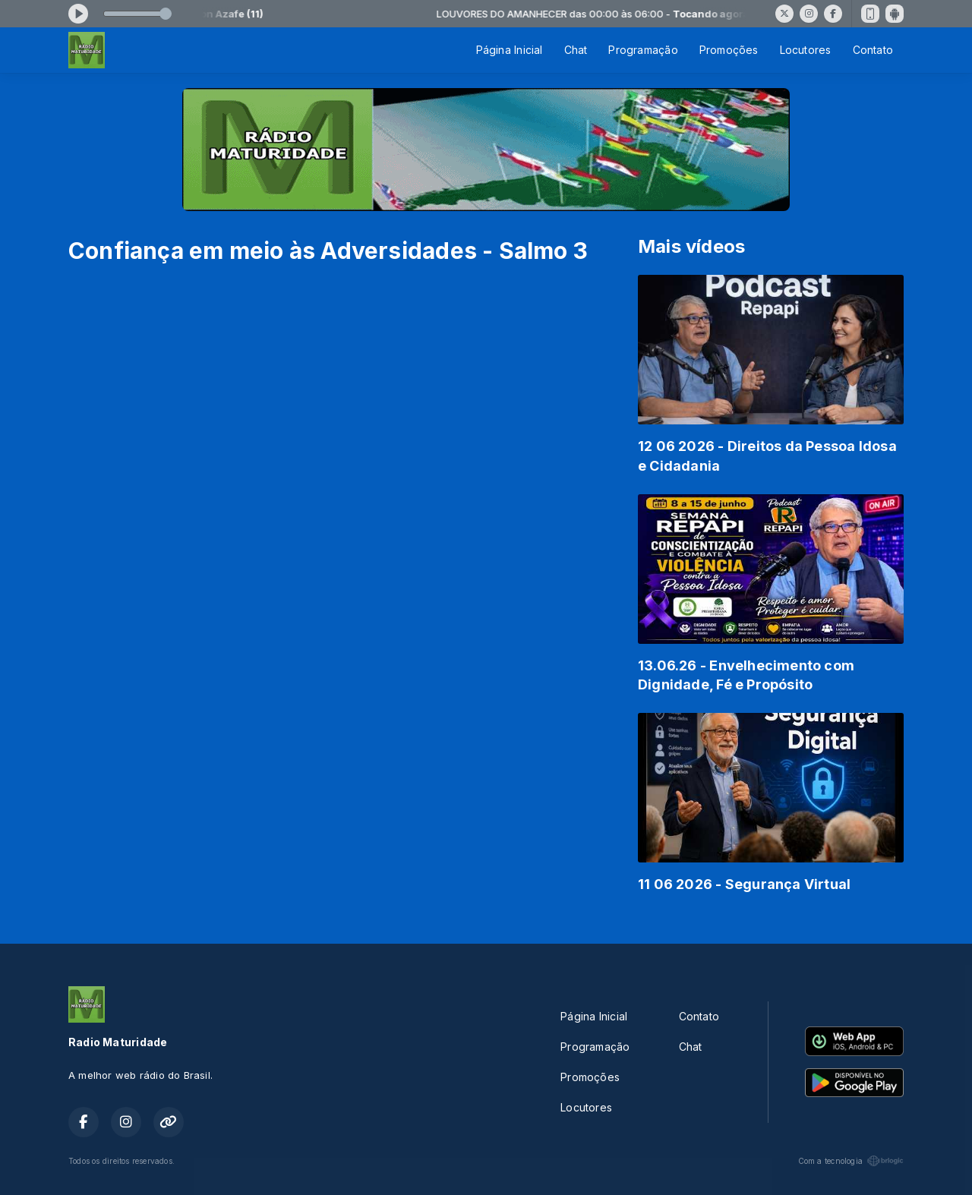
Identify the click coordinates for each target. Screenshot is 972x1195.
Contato (873, 49)
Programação (642, 49)
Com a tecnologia (851, 1161)
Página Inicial (509, 49)
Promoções (729, 49)
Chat (576, 49)
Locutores (806, 49)
